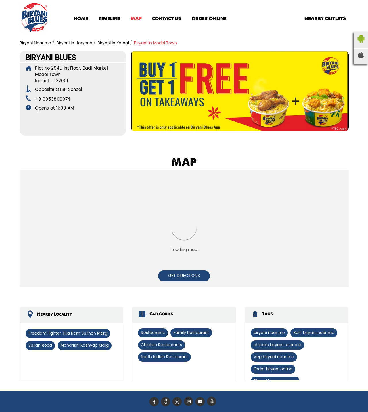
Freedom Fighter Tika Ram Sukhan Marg (67, 333)
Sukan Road (40, 345)
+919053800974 (52, 99)
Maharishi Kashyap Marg (84, 345)
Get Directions (184, 275)
